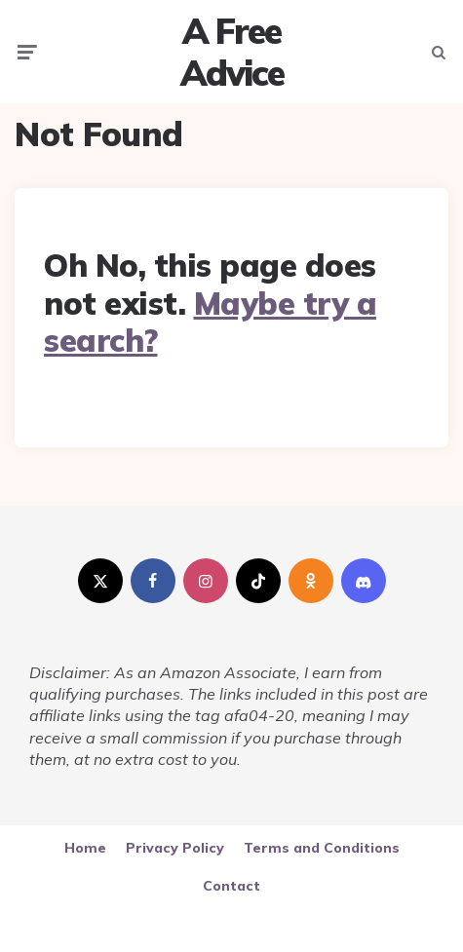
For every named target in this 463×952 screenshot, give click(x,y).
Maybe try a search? (210, 322)
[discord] (363, 580)
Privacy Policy (175, 848)
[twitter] (100, 580)
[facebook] (153, 580)
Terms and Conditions (322, 848)
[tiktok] (258, 580)
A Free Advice (232, 52)
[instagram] (205, 580)
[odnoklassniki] (311, 580)
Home (85, 848)
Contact (231, 886)
